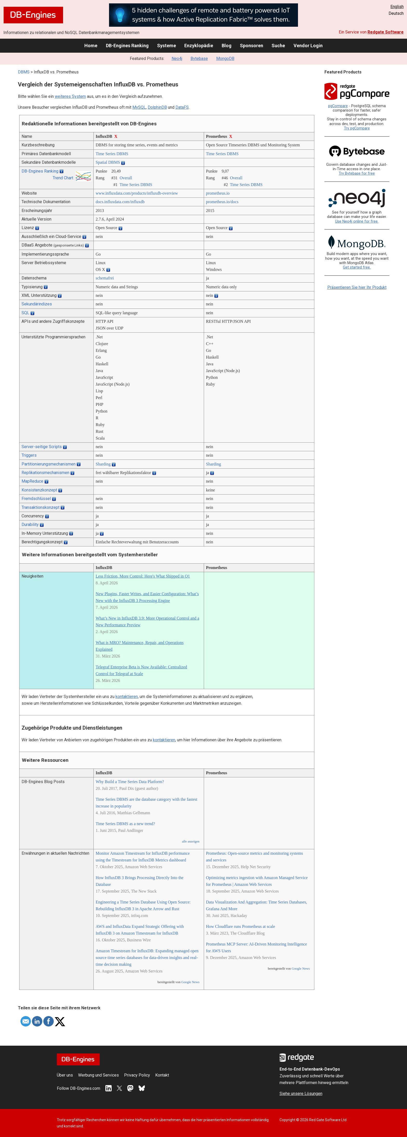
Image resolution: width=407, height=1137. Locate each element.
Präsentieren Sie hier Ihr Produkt (356, 287)
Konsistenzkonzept (39, 490)
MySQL (139, 107)
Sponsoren (251, 45)
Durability (30, 524)
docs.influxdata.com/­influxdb (120, 202)
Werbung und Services (98, 1075)
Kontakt (162, 1075)
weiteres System (70, 96)
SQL (25, 312)
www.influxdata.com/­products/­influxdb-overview (137, 193)
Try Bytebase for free (357, 173)
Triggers (29, 455)
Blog (227, 45)
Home (90, 45)
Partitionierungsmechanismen (49, 464)
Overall (126, 178)
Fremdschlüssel (36, 498)
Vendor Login (308, 45)
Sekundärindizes (37, 304)
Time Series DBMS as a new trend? (125, 823)
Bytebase (199, 58)
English (397, 6)
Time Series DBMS (112, 154)
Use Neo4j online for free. (356, 221)
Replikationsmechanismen (45, 472)
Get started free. (357, 267)
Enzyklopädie (198, 45)
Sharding (103, 464)
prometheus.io (218, 193)
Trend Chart (63, 177)
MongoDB (225, 58)
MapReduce (32, 481)
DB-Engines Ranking (127, 45)
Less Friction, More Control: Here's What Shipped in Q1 (143, 576)
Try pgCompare (357, 128)
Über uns (65, 1075)
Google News (190, 982)
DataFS (182, 107)
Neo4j (177, 58)
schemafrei (105, 278)
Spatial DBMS (108, 162)
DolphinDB (157, 107)
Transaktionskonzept (40, 507)
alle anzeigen (190, 841)
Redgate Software (386, 32)
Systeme (166, 45)
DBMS (24, 72)
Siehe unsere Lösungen (301, 1093)
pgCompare (338, 106)
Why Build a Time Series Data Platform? (130, 781)
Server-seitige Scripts (42, 446)
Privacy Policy (137, 1075)
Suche (278, 45)
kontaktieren (127, 696)
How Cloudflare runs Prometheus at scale (240, 926)
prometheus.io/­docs (222, 202)
